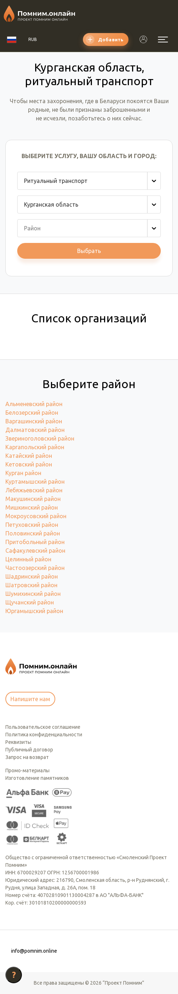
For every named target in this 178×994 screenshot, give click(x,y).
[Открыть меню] (163, 39)
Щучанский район (29, 602)
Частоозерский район (35, 568)
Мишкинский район (31, 507)
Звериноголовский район (39, 438)
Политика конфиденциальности (43, 734)
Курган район (23, 473)
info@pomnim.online (34, 951)
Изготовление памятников (37, 778)
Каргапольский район (34, 447)
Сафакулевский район (35, 550)
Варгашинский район (33, 421)
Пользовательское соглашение (42, 727)
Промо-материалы (27, 770)
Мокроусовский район (35, 516)
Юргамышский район (34, 611)
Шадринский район (31, 576)
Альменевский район (33, 404)
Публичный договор (29, 750)
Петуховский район (31, 524)
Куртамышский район (35, 481)
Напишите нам (30, 699)
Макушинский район (33, 499)
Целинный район (28, 559)
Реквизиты (18, 742)
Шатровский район (31, 585)
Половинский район (32, 533)
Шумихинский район (33, 593)
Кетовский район (28, 464)
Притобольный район (35, 542)
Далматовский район (35, 430)
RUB (32, 39)
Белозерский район (31, 412)
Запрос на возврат (27, 757)
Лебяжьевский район (33, 490)
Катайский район (28, 455)
